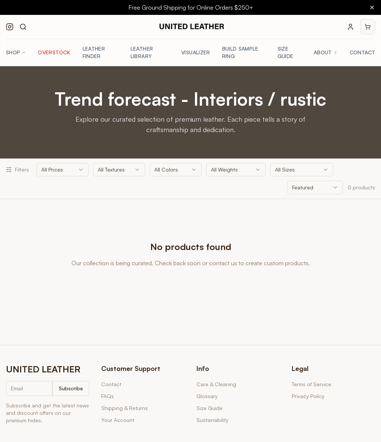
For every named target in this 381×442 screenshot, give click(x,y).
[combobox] (62, 169)
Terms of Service (311, 384)
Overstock (54, 52)
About (326, 52)
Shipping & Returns (124, 408)
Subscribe (71, 388)
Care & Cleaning (216, 384)
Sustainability (212, 420)
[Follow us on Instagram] (9, 27)
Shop (16, 52)
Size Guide (286, 52)
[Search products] (23, 27)
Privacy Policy (308, 396)
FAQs (107, 396)
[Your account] (350, 27)
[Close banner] (372, 7)
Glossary (207, 396)
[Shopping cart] (367, 26)
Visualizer (195, 52)
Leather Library (142, 52)
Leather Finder (94, 52)
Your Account (117, 420)
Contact (362, 52)
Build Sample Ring (240, 52)
